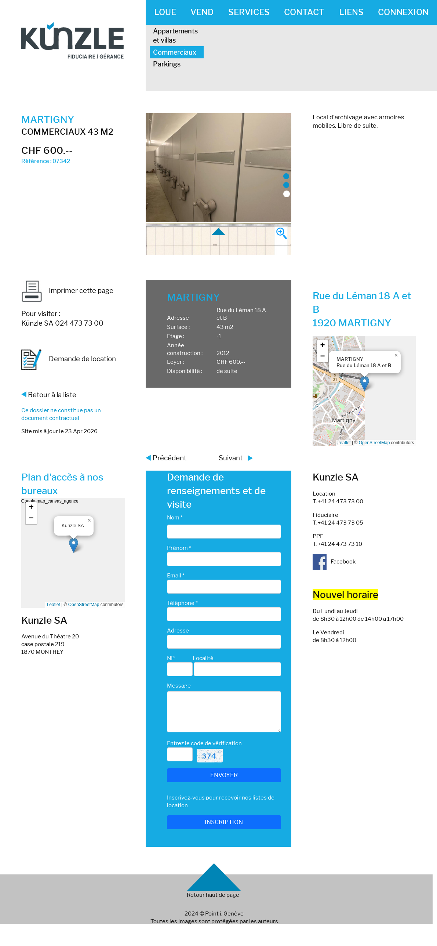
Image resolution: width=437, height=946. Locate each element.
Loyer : (175, 362)
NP (171, 658)
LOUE (165, 12)
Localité (203, 658)
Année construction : (185, 349)
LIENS (351, 12)
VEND (202, 12)
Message (179, 685)
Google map (363, 391)
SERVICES (249, 12)
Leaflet (344, 442)
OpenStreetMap (374, 442)
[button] (364, 383)
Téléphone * (182, 603)
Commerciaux (174, 52)
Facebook (334, 561)
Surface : (178, 327)
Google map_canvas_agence (72, 553)
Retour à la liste (52, 395)
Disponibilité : (184, 371)
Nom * (175, 517)
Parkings (167, 64)
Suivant (231, 458)
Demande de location (68, 359)
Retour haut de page (213, 895)
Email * (176, 575)
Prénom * (179, 548)
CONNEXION (403, 12)
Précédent (169, 458)
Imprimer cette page (67, 290)
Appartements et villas (175, 35)
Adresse (178, 318)
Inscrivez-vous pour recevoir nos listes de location (220, 801)
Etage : (175, 336)
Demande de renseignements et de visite (216, 490)
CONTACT (304, 12)
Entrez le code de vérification (204, 743)
